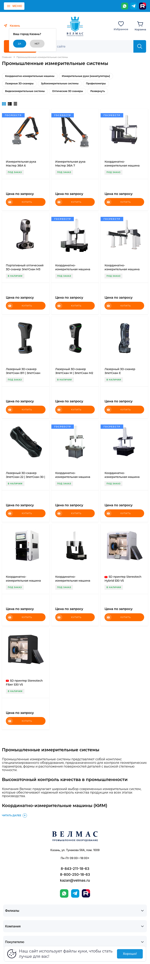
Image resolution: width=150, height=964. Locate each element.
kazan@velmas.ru (75, 880)
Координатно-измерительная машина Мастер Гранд (121, 165)
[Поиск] (88, 46)
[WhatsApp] (124, 6)
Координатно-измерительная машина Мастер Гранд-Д (121, 269)
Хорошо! (130, 954)
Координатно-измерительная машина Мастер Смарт (23, 580)
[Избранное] (121, 25)
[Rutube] (142, 6)
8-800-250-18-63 (75, 874)
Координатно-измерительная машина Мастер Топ (72, 580)
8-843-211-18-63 (75, 869)
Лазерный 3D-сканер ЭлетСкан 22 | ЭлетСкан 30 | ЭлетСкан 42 (25, 477)
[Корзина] (140, 25)
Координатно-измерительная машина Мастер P (72, 477)
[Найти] (139, 46)
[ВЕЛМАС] (75, 26)
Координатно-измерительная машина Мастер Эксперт (72, 269)
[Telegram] (133, 6)
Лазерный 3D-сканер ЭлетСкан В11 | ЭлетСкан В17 (23, 373)
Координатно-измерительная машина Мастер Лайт (121, 477)
